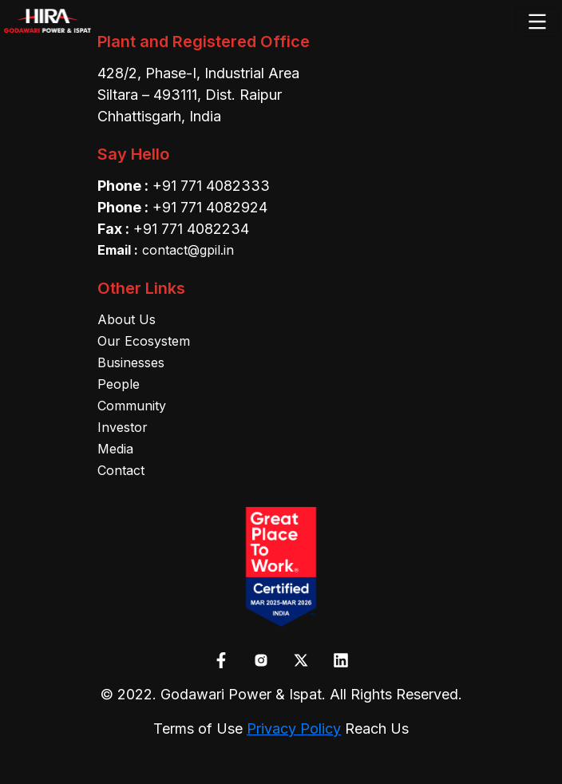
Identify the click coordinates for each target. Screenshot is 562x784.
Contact (120, 470)
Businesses (130, 362)
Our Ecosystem (143, 341)
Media (115, 449)
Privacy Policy (294, 728)
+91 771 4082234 (191, 228)
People (118, 384)
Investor (122, 427)
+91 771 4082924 (209, 207)
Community (131, 406)
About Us (126, 319)
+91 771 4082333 (211, 185)
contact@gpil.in (165, 250)
